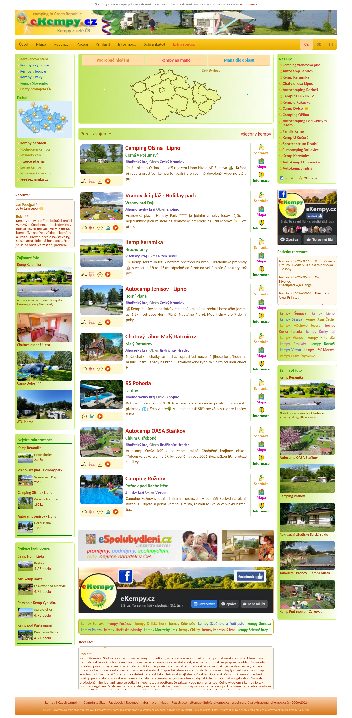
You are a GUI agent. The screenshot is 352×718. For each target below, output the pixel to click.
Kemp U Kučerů (296, 137)
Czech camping (69, 702)
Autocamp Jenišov (298, 71)
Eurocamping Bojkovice (301, 149)
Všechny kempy (256, 134)
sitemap (196, 702)
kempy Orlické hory (150, 623)
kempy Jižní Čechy (320, 319)
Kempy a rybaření (34, 65)
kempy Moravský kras (160, 630)
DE (319, 44)
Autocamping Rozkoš (300, 89)
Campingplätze (94, 702)
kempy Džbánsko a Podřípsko (221, 623)
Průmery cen (30, 155)
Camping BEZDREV (298, 95)
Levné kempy (31, 167)
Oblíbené (310, 178)
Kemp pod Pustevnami (35, 625)
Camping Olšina (296, 114)
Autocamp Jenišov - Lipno (37, 516)
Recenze (61, 44)
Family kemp (293, 131)
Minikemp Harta (30, 579)
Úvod (23, 44)
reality (124, 710)
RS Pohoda (138, 383)
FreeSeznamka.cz (34, 179)
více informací (246, 4)
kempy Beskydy (293, 344)
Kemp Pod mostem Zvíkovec (301, 611)
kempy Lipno (323, 313)
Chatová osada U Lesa (33, 345)
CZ (306, 44)
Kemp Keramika (29, 264)
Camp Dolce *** (29, 383)
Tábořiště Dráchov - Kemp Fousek (305, 573)
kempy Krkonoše (321, 338)
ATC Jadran (25, 422)
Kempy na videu (33, 143)
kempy (50, 702)
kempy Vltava (290, 350)
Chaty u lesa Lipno (298, 83)
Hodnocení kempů (35, 149)
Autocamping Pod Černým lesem (305, 123)
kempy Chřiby (189, 630)
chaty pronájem (250, 710)
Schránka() (154, 44)
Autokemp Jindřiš (297, 168)
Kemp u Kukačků (297, 102)
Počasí (82, 44)
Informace (127, 44)
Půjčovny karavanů (35, 173)
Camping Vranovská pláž (301, 65)
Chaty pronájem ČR (35, 89)
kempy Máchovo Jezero (300, 325)
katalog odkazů (203, 710)
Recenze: (22, 195)
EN (331, 44)
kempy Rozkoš (323, 344)
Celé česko (210, 71)
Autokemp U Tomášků (301, 162)
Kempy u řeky (31, 77)
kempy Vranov (292, 338)
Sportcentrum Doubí (300, 143)
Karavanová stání (34, 59)
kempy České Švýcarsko (297, 356)
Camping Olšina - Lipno (35, 492)
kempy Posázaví (120, 623)
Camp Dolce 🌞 (296, 108)
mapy (224, 710)
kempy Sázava (291, 319)
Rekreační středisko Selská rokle (304, 535)
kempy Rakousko (299, 710)
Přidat (289, 178)
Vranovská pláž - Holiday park (40, 470)
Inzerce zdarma (32, 161)
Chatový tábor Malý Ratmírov (160, 336)
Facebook (116, 702)
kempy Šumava (293, 313)
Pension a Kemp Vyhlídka (37, 603)
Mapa (41, 44)
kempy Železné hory (253, 630)
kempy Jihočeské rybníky (123, 630)
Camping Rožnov (292, 496)
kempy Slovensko (34, 83)
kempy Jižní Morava (319, 350)
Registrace (179, 702)
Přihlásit (103, 44)
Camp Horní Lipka (31, 556)
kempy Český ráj (320, 331)
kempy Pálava (91, 630)
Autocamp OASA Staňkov (299, 458)
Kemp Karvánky (296, 155)
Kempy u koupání (34, 71)
